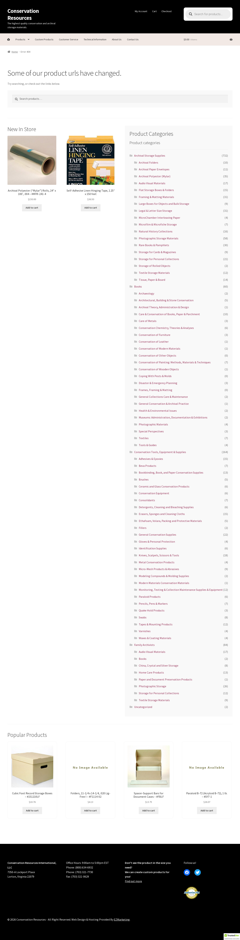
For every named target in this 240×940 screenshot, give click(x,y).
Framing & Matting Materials (156, 197)
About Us (117, 39)
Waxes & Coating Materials (155, 638)
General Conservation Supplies (157, 534)
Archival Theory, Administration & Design (164, 307)
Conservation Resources (23, 14)
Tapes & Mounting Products (155, 624)
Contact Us (133, 39)
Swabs (142, 617)
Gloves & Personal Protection (157, 541)
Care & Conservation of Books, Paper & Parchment (169, 314)
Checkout (166, 11)
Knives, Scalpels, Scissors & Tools (159, 555)
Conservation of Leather (154, 341)
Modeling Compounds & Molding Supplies (164, 576)
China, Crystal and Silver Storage (158, 665)
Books (138, 286)
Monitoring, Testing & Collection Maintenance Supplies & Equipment (181, 589)
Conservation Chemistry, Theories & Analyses (166, 328)
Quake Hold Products (151, 610)
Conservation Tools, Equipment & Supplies (160, 452)
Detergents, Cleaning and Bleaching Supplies (166, 507)
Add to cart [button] (32, 207)
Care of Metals (147, 321)
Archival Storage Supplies (149, 155)
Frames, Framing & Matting (155, 390)
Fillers (142, 528)
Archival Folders (148, 162)
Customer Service (68, 39)
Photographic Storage (152, 686)
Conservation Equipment (154, 493)
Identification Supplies (153, 548)
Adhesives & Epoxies (151, 459)
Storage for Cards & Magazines (157, 252)
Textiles (144, 438)
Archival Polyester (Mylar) (154, 176)
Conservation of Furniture (154, 335)
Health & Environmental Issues (158, 410)
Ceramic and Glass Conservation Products (164, 486)
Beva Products (147, 466)
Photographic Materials (153, 424)
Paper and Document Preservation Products (165, 679)
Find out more (133, 881)
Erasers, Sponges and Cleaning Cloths (162, 514)
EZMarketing (122, 919)
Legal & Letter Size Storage (155, 210)
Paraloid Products (150, 596)
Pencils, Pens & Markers (153, 603)
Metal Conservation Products (156, 562)
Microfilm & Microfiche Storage (158, 224)
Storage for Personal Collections (159, 259)
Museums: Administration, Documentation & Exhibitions (173, 417)
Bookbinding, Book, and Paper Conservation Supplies (171, 472)
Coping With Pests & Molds (155, 376)
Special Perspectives (151, 431)
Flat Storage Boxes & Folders (156, 190)
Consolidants (147, 500)
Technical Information (95, 39)
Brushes (144, 479)
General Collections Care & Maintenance (163, 396)
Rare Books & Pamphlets (154, 245)
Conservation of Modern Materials (159, 348)
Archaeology (146, 293)
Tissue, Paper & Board (152, 279)
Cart (154, 11)
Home (15, 51)
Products (20, 39)
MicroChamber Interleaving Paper (159, 217)
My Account (141, 11)
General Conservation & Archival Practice (164, 403)
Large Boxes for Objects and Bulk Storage (164, 203)
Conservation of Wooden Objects (159, 369)
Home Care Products (151, 672)
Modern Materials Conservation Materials (164, 583)
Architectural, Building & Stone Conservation (166, 300)
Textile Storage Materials (154, 273)
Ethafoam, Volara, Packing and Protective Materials (170, 521)
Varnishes (145, 631)
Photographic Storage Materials (158, 238)
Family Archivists (144, 645)
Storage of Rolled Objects (154, 266)
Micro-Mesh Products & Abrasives (159, 569)
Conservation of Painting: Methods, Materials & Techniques (175, 362)
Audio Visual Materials (152, 183)
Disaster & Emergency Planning (158, 383)
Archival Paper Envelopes (154, 169)
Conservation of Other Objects (157, 355)
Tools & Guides (148, 445)
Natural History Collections (155, 231)
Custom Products (44, 39)
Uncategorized (143, 707)
